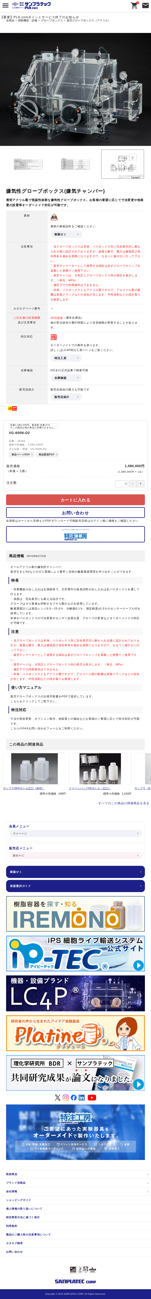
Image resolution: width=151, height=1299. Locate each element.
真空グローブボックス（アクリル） (89, 20)
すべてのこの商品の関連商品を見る (123, 803)
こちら (14, 701)
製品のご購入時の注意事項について (28, 1234)
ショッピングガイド (18, 1200)
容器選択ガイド (75, 886)
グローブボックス (52, 20)
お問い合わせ (75, 513)
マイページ (75, 833)
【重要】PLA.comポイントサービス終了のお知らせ (39, 17)
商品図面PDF (47, 454)
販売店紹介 (66, 396)
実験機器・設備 (27, 20)
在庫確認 (66, 377)
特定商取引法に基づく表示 (23, 1217)
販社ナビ (75, 855)
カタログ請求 (14, 1243)
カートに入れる (75, 500)
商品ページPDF (21, 454)
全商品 (10, 20)
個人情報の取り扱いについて (24, 1208)
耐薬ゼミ (66, 234)
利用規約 (11, 1225)
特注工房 (66, 358)
